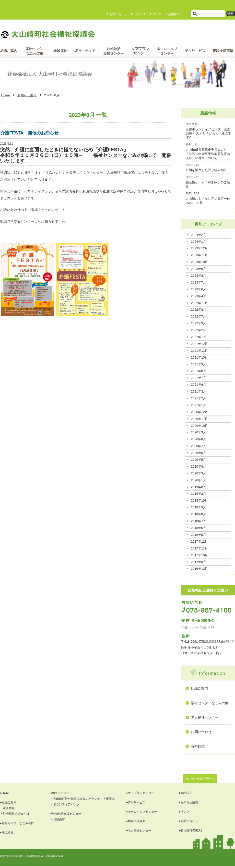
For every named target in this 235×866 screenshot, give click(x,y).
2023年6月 (198, 289)
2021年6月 (198, 384)
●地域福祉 (6, 832)
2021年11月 (199, 350)
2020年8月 (198, 439)
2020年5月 (198, 459)
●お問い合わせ (188, 821)
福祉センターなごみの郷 (210, 703)
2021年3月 (198, 391)
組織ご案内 (199, 688)
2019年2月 (198, 493)
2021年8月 (198, 371)
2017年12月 (199, 541)
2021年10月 (199, 357)
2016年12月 (199, 568)
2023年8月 (198, 275)
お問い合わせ (118, 14)
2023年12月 (199, 248)
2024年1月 (198, 241)
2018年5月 (198, 535)
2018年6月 (198, 528)
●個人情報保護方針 (191, 830)
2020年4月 (198, 466)
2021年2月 (198, 398)
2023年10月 (199, 262)
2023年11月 (199, 255)
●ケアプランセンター (140, 793)
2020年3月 (198, 473)
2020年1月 (198, 480)
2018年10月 (199, 500)
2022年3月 (198, 323)
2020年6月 (198, 453)
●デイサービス (135, 802)
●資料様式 (185, 793)
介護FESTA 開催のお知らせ (29, 133)
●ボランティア (60, 793)
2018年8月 (198, 514)
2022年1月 (198, 337)
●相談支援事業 (135, 821)
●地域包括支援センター (65, 813)
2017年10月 (199, 555)
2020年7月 (198, 446)
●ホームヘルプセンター (141, 811)
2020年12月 (199, 412)
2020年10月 (199, 426)
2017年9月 (198, 562)
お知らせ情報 (26, 95)
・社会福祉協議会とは (14, 813)
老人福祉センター (204, 717)
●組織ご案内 (8, 802)
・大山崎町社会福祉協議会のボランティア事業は (82, 798)
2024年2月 (198, 235)
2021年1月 (198, 405)
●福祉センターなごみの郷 (17, 823)
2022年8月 (198, 309)
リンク (157, 14)
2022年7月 (198, 316)
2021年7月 (198, 378)
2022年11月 (199, 303)
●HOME (5, 793)
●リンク (184, 811)
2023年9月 (198, 269)
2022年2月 (198, 330)
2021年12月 (199, 344)
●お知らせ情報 (188, 802)
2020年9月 (198, 432)
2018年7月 (198, 521)
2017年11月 (199, 548)
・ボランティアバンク (65, 804)
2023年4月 (198, 296)
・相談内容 (57, 819)
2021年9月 (198, 364)
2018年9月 (198, 507)
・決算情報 (7, 808)
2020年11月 (199, 419)
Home (5, 95)
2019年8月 (198, 487)
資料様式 (174, 14)
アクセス (140, 14)
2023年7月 (198, 282)
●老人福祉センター (138, 830)
